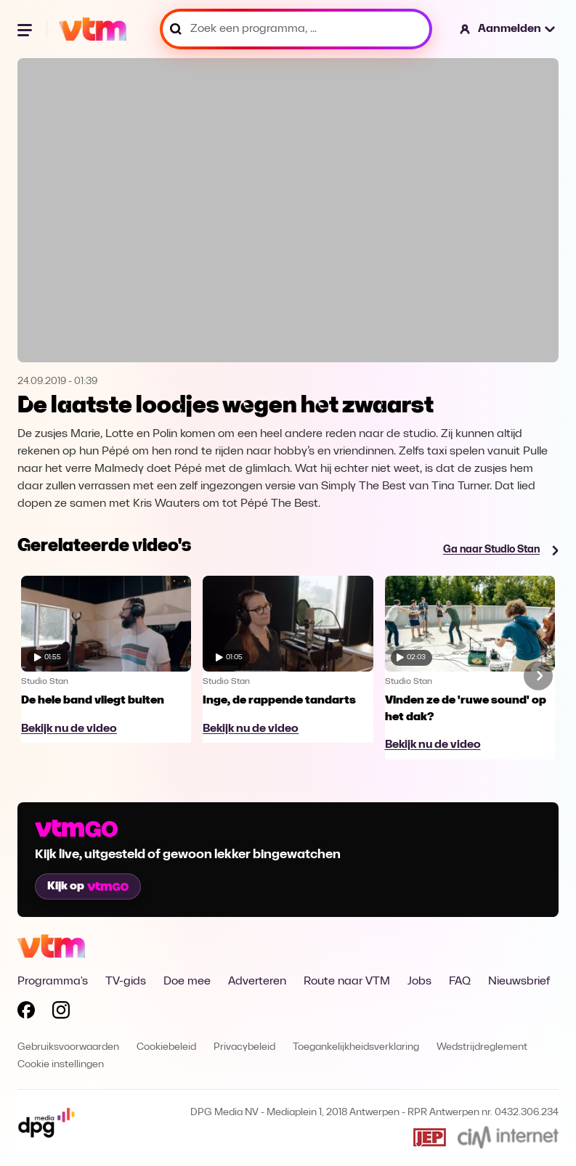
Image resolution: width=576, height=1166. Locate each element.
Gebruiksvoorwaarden (68, 1047)
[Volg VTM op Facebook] (26, 1012)
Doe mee (187, 981)
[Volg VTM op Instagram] (61, 1012)
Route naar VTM (347, 981)
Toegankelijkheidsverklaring (356, 1047)
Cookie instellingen (60, 1064)
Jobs (419, 981)
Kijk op (88, 886)
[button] (508, 29)
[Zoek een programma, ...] (296, 29)
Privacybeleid (244, 1047)
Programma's (52, 981)
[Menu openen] (26, 29)
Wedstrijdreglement (482, 1047)
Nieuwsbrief (519, 981)
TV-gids (125, 981)
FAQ (460, 981)
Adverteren (257, 981)
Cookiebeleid (166, 1047)
